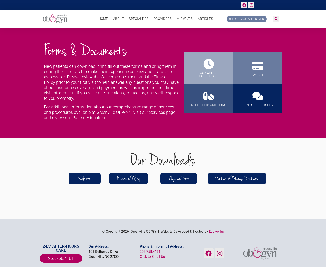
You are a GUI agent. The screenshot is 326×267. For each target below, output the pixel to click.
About (118, 19)
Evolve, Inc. (217, 231)
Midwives (185, 19)
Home (103, 19)
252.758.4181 (150, 252)
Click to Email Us (152, 257)
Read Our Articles (257, 105)
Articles (205, 19)
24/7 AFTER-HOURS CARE (208, 74)
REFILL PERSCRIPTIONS (208, 105)
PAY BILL (257, 75)
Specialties (139, 19)
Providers (163, 19)
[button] (276, 19)
